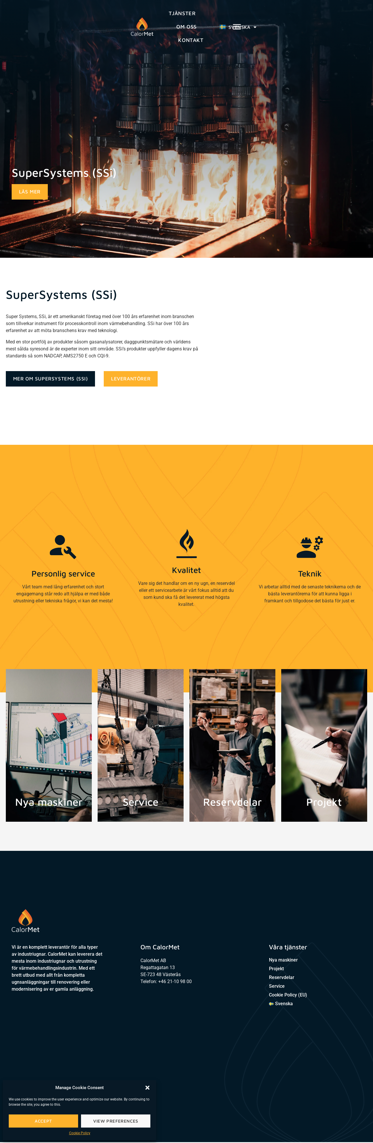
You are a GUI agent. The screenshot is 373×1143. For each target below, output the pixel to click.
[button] (147, 1088)
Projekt (276, 969)
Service (277, 987)
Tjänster (146, 20)
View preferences (115, 1121)
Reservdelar (281, 978)
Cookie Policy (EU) (288, 996)
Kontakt (227, 20)
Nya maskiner (283, 961)
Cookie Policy (79, 1133)
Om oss (187, 20)
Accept (43, 1121)
